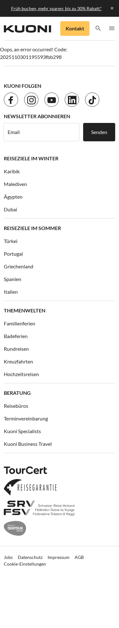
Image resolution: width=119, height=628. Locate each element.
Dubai (10, 209)
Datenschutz (30, 557)
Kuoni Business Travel (28, 444)
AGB (79, 557)
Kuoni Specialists (22, 431)
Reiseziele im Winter (31, 158)
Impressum (58, 557)
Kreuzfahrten (18, 361)
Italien (11, 292)
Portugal (13, 254)
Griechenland (18, 266)
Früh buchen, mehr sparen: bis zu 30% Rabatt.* (56, 8)
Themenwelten (24, 310)
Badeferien (16, 336)
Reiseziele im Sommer (32, 228)
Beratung (17, 393)
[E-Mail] (41, 132)
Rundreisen (16, 349)
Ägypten (13, 197)
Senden (99, 132)
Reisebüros (16, 406)
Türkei (10, 241)
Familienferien (19, 323)
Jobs (8, 557)
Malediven (15, 184)
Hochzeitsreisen (21, 374)
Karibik (12, 171)
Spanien (12, 279)
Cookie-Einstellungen (25, 564)
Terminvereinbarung (26, 418)
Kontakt (75, 28)
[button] (98, 28)
